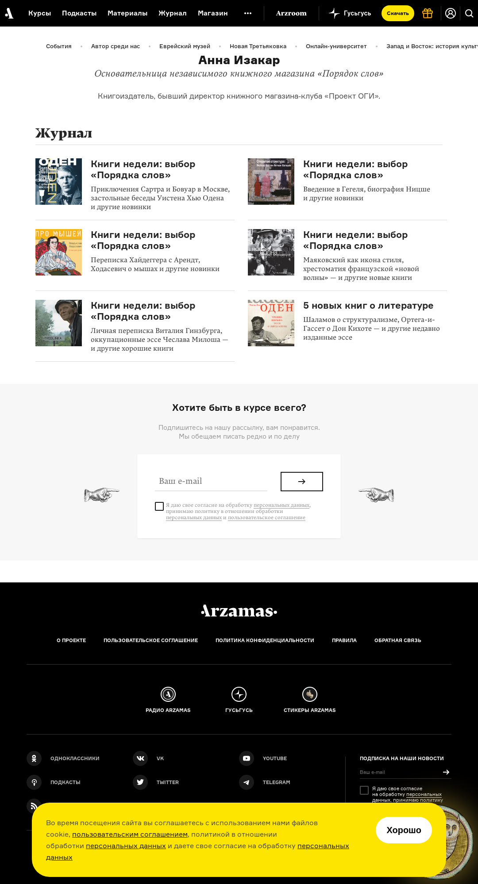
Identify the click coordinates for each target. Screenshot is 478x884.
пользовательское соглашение (266, 517)
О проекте (71, 640)
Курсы (39, 13)
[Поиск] (469, 13)
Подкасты (79, 13)
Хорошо (403, 830)
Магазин (213, 13)
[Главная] (239, 611)
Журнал (172, 13)
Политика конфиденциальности (265, 640)
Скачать (398, 13)
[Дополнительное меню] (248, 13)
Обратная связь (397, 640)
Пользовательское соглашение (151, 640)
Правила (344, 640)
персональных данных (126, 845)
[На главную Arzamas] (8, 13)
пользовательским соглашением (130, 834)
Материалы (127, 13)
